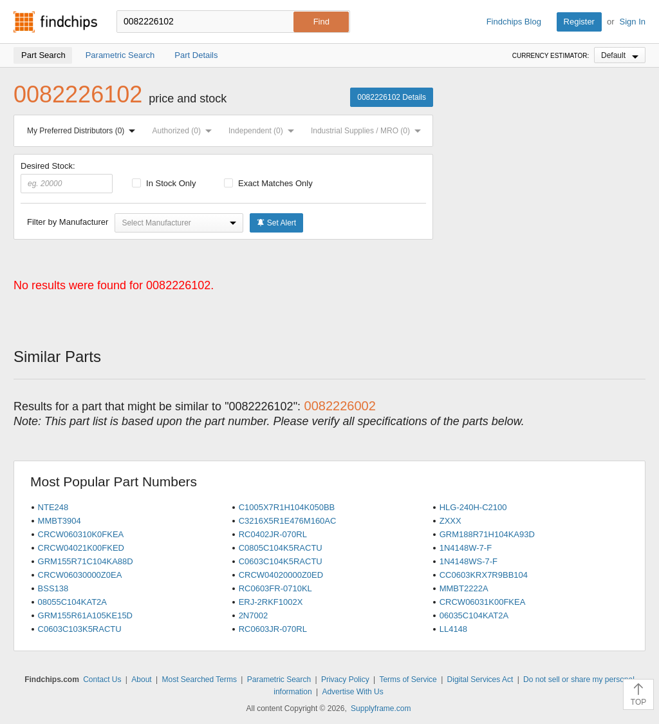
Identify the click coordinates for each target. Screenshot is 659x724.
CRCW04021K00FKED (81, 548)
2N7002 (253, 615)
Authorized (185, 131)
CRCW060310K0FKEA (81, 534)
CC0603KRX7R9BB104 (484, 575)
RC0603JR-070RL (273, 629)
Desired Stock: (67, 177)
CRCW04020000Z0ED (281, 575)
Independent (263, 131)
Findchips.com (55, 22)
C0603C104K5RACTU (280, 561)
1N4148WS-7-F (468, 561)
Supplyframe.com (381, 708)
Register (579, 21)
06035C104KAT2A (474, 615)
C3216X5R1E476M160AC (288, 521)
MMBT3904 (59, 521)
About (141, 679)
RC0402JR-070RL (273, 534)
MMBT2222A (464, 588)
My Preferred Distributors (83, 131)
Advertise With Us (352, 691)
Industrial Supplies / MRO (368, 131)
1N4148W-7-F (466, 548)
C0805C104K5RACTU (280, 548)
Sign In (632, 21)
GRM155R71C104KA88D (85, 561)
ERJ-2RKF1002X (271, 602)
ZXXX (450, 521)
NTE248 (53, 507)
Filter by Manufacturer (67, 222)
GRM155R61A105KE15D (85, 615)
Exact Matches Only (268, 183)
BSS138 (53, 588)
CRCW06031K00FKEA (483, 602)
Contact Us (102, 679)
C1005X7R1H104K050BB (287, 507)
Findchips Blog (514, 21)
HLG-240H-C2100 (473, 507)
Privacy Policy (345, 679)
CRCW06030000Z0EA (80, 575)
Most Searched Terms (199, 679)
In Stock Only (164, 183)
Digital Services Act (480, 679)
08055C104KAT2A (72, 602)
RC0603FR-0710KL (275, 588)
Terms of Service (407, 679)
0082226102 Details (391, 97)
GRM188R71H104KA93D (487, 534)
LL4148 (453, 629)
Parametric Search (279, 679)
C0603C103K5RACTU (80, 629)
